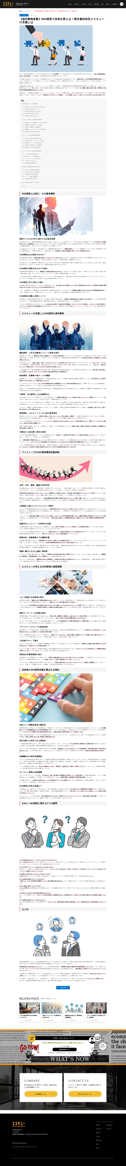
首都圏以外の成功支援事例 (30, 174)
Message (96, 4)
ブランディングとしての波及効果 (32, 158)
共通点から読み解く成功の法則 (31, 131)
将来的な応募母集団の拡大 (30, 163)
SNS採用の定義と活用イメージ (31, 116)
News (107, 4)
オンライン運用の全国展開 (30, 176)
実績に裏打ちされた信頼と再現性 (32, 147)
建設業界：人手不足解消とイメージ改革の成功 (35, 122)
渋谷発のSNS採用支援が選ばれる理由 (30, 166)
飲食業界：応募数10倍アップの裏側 (32, 125)
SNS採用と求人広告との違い (30, 113)
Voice (89, 4)
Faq (103, 4)
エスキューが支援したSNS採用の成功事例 (31, 119)
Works (84, 4)
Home (70, 4)
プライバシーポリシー (19, 1140)
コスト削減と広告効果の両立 (31, 154)
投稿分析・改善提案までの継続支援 (32, 145)
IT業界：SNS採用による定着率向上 (32, 127)
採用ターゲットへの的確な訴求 (31, 156)
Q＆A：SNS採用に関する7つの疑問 (30, 182)
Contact (109, 1126)
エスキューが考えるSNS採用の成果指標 (31, 151)
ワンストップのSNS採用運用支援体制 (30, 135)
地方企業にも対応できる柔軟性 (31, 172)
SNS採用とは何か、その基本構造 (29, 104)
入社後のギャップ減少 (29, 160)
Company (114, 4)
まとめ (23, 186)
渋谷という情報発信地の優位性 (31, 170)
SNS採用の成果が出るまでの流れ (32, 111)
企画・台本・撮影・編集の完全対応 (32, 138)
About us (76, 4)
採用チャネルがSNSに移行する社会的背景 (34, 107)
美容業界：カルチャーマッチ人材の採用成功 (34, 129)
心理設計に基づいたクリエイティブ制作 (33, 140)
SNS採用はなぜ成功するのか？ (31, 109)
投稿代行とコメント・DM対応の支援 (32, 143)
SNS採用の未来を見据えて (30, 178)
